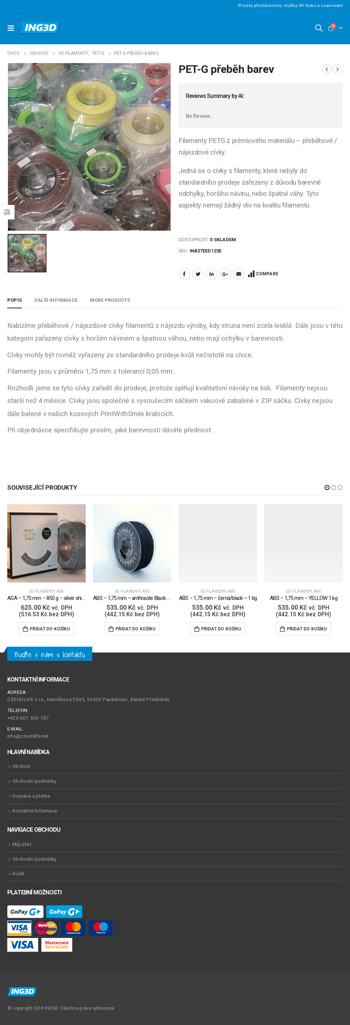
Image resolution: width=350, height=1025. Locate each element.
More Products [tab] (110, 300)
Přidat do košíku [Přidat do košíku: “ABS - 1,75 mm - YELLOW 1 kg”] (307, 628)
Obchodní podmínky (34, 781)
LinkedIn (211, 274)
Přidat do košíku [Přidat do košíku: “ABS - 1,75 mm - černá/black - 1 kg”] (221, 628)
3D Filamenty (42, 591)
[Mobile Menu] (12, 28)
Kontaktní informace (34, 811)
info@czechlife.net (28, 736)
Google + (225, 274)
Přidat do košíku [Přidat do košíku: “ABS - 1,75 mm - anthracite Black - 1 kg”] (135, 628)
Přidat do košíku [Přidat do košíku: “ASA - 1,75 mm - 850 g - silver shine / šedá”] (50, 628)
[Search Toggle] (319, 28)
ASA (60, 591)
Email (239, 274)
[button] (327, 487)
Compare (267, 273)
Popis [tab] (14, 300)
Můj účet (21, 844)
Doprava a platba (31, 796)
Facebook (184, 274)
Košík (18, 873)
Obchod (21, 766)
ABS (146, 591)
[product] (46, 543)
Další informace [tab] (55, 300)
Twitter (198, 274)
